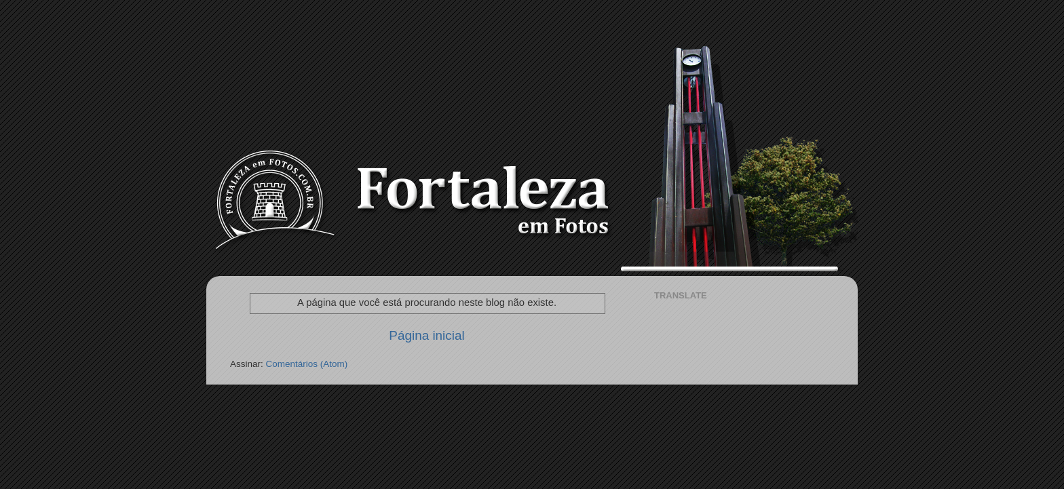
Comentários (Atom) (307, 364)
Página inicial (426, 335)
